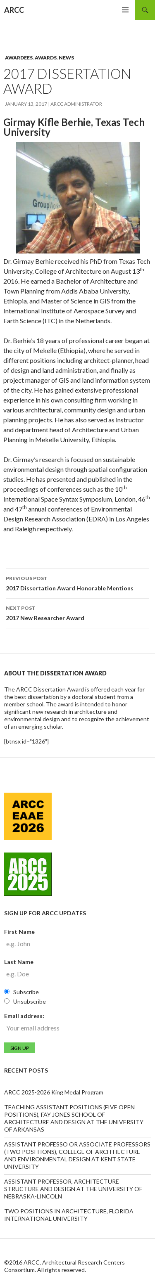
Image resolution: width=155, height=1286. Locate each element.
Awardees (19, 57)
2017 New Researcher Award (77, 612)
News (66, 57)
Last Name (18, 961)
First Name (19, 931)
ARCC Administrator (76, 104)
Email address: (24, 1015)
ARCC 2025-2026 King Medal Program (53, 1092)
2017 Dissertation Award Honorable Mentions (77, 582)
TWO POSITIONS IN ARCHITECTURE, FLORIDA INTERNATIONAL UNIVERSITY (69, 1215)
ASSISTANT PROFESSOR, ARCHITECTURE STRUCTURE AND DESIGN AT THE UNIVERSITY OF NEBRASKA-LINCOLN (73, 1189)
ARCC (14, 9)
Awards (46, 57)
